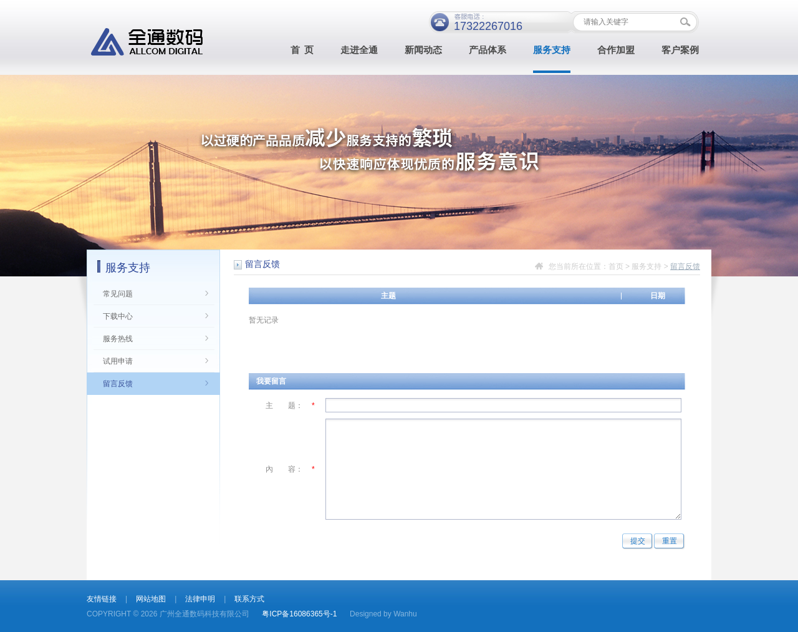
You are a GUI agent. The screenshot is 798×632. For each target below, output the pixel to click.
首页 (615, 266)
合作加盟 (616, 50)
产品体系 (487, 50)
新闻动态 (423, 50)
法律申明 (200, 599)
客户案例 (680, 50)
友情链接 (102, 599)
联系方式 (249, 599)
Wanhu (405, 614)
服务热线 (118, 338)
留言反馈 (118, 383)
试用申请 (118, 361)
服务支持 (551, 50)
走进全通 (359, 50)
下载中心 (118, 316)
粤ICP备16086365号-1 (299, 614)
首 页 (302, 50)
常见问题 (118, 293)
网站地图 (151, 599)
